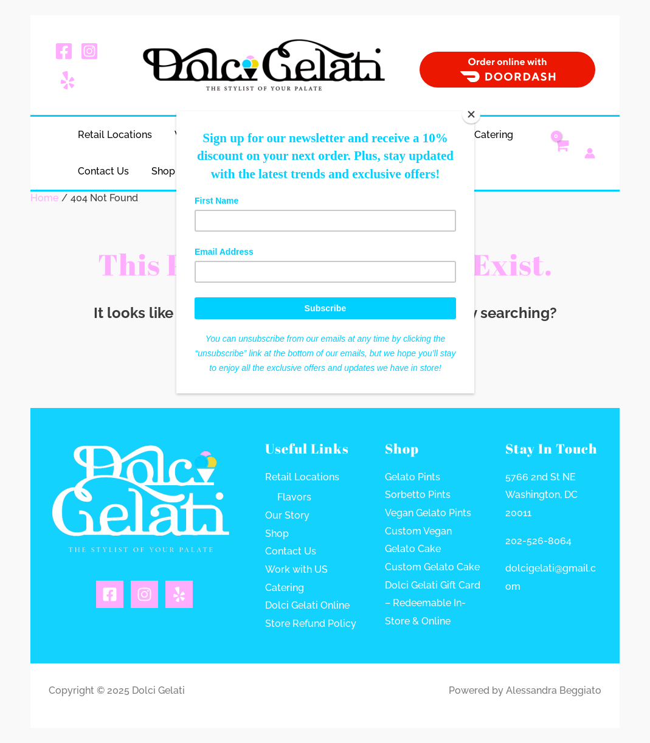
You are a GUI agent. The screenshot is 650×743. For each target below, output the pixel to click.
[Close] (471, 114)
